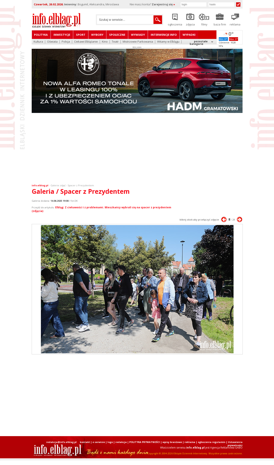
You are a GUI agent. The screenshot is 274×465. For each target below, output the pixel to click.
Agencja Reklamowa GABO (226, 447)
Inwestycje (62, 35)
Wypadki (189, 35)
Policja (66, 41)
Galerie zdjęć (58, 185)
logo (110, 442)
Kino (105, 41)
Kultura (38, 41)
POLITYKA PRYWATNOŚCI (144, 442)
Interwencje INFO (164, 35)
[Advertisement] (137, 149)
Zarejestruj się (163, 4)
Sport (80, 35)
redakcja (121, 442)
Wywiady (138, 35)
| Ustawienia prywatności (234, 443)
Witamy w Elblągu (168, 41)
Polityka (41, 35)
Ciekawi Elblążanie (86, 41)
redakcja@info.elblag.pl (61, 442)
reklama (190, 442)
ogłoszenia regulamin (211, 442)
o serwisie (98, 442)
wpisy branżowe (172, 442)
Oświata (52, 41)
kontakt (85, 442)
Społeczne (117, 35)
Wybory (97, 35)
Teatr (115, 41)
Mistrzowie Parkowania (138, 41)
